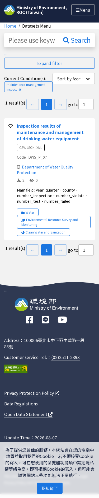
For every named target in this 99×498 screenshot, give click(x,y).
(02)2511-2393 (65, 357)
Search (77, 40)
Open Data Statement (28, 414)
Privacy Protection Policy (31, 393)
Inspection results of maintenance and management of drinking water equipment (50, 132)
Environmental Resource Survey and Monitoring (49, 222)
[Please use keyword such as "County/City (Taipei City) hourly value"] (31, 40)
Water (27, 212)
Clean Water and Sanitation (43, 232)
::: (5, 54)
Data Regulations (21, 403)
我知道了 (49, 488)
